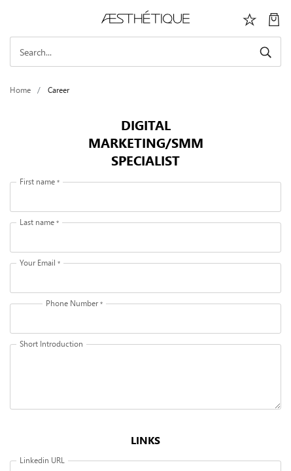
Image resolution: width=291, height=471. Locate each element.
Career (58, 90)
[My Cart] (274, 18)
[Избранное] (250, 18)
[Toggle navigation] (17, 18)
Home (20, 90)
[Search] (145, 52)
